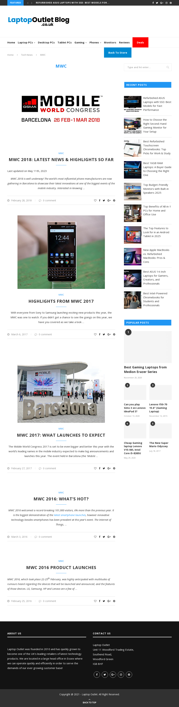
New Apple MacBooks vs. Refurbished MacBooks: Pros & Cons (156, 256)
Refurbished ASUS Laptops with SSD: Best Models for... (73, 2)
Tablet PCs (65, 42)
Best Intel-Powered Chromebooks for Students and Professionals (155, 299)
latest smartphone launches (70, 515)
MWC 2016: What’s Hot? (61, 499)
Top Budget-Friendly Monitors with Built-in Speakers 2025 (156, 188)
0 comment (47, 200)
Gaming (79, 42)
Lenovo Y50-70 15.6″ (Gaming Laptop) (158, 408)
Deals (140, 42)
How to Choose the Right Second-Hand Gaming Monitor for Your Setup (155, 125)
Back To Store (117, 52)
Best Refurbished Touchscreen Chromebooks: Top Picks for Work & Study (157, 147)
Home (11, 42)
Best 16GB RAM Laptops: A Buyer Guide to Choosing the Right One (157, 169)
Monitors (110, 42)
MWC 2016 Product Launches (61, 567)
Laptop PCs (25, 42)
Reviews (124, 42)
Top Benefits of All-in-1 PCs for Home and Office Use (157, 210)
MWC (61, 153)
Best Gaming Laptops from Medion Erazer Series (145, 369)
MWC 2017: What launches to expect (61, 435)
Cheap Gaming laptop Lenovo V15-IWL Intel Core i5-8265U (133, 448)
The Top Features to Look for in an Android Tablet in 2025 (156, 232)
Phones (94, 42)
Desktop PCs (46, 42)
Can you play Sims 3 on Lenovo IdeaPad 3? (135, 408)
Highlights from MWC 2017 (61, 301)
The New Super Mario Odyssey (158, 444)
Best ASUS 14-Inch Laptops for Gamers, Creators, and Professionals (155, 277)
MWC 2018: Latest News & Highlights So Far (61, 159)
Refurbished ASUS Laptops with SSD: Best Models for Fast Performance (157, 104)
